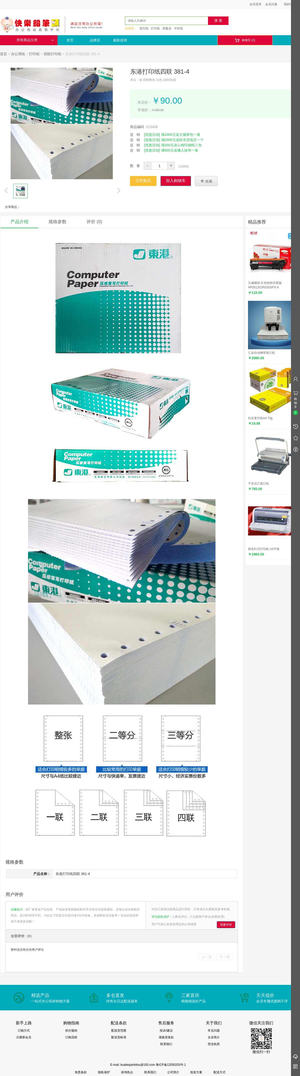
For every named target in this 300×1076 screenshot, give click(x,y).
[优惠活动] (152, 135)
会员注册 (271, 4)
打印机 (155, 28)
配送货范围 (118, 1030)
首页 (70, 40)
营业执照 (214, 1044)
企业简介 (214, 1037)
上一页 (207, 957)
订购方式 (24, 1030)
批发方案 (196, 1072)
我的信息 (291, 4)
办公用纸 (18, 54)
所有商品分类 (35, 40)
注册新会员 (23, 1037)
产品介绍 (19, 221)
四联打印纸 (52, 54)
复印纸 (144, 28)
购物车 (245, 40)
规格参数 (57, 221)
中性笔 (178, 28)
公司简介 (173, 1072)
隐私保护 (104, 1072)
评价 (94, 221)
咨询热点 (127, 1072)
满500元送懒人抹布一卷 (179, 150)
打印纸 (34, 54)
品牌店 (95, 40)
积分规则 (71, 1030)
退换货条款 (166, 1037)
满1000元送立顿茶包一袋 (180, 135)
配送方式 (220, 1072)
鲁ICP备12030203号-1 (171, 1065)
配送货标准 (118, 1037)
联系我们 (166, 1044)
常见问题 (214, 1030)
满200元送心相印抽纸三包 (181, 145)
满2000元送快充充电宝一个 (182, 140)
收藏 (206, 181)
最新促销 (120, 40)
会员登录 (256, 4)
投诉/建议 (166, 1030)
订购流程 (71, 1037)
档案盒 (167, 28)
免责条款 (81, 1072)
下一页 (225, 957)
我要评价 (226, 924)
